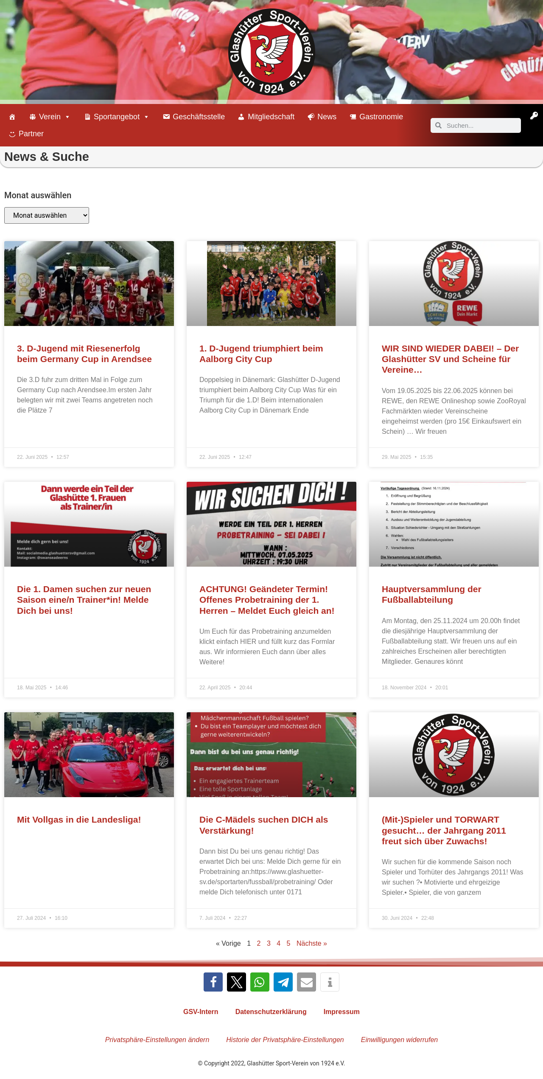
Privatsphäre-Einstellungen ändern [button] (157, 1039)
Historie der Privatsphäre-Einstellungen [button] (285, 1039)
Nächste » (312, 943)
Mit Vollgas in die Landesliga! (79, 819)
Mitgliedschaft (271, 116)
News (326, 116)
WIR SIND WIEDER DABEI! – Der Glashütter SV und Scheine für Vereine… (450, 358)
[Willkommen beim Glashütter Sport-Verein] (12, 116)
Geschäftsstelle (199, 116)
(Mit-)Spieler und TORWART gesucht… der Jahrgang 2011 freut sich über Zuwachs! (444, 830)
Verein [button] (55, 116)
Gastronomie (381, 116)
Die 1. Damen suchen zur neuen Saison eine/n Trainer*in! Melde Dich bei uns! (84, 599)
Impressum (342, 1011)
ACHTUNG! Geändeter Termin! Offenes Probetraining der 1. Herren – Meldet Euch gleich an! (267, 599)
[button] (213, 982)
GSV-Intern (200, 1011)
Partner (31, 133)
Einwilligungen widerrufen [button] (399, 1039)
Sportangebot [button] (122, 116)
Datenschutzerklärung (271, 1011)
